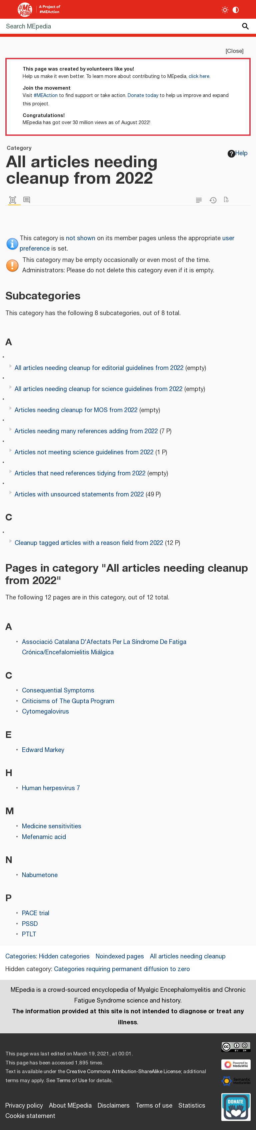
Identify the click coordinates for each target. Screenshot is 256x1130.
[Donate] (236, 1106)
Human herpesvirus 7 (51, 788)
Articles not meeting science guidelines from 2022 (84, 452)
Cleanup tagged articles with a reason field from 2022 (89, 543)
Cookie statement (30, 1116)
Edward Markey (43, 750)
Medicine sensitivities (51, 826)
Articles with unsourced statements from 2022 (79, 494)
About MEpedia (70, 1106)
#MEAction (46, 95)
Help (238, 153)
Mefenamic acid (44, 837)
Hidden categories (64, 956)
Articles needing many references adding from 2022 (86, 431)
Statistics (191, 1106)
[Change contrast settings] (236, 10)
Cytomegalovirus (45, 712)
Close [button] (234, 51)
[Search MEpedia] (128, 26)
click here (199, 76)
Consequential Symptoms (58, 690)
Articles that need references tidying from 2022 (80, 473)
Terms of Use (71, 1081)
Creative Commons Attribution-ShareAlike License (123, 1071)
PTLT (29, 934)
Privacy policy (24, 1106)
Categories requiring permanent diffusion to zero (122, 969)
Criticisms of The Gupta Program (68, 701)
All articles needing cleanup (188, 956)
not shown (80, 238)
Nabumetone (40, 875)
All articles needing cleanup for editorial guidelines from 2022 (99, 368)
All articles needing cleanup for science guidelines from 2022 (99, 389)
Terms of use (154, 1106)
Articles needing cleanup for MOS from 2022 (76, 410)
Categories (20, 956)
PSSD (30, 924)
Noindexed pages (120, 956)
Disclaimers (114, 1106)
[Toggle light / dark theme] (225, 10)
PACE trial (35, 913)
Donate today (143, 95)
